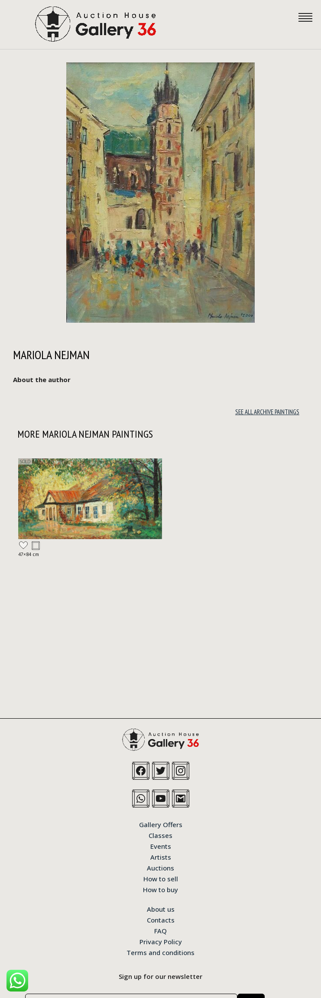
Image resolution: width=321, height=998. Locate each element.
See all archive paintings (267, 412)
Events (160, 846)
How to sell (160, 878)
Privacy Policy (160, 941)
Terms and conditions (160, 952)
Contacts (161, 919)
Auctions (160, 867)
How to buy (160, 889)
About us (161, 909)
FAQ (160, 930)
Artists (160, 857)
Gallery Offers (160, 824)
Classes (160, 835)
